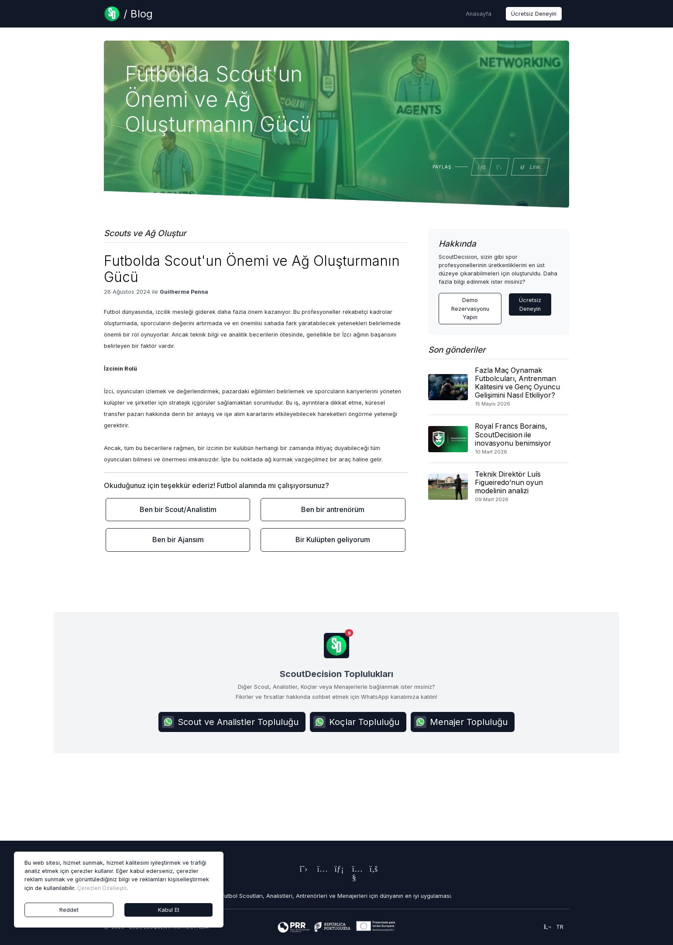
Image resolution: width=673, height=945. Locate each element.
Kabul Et (168, 910)
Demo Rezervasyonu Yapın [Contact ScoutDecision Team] (470, 308)
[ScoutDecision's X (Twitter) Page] (301, 869)
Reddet (69, 910)
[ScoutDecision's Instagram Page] (319, 869)
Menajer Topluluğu (461, 722)
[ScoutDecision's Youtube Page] (354, 878)
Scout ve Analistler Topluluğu (230, 722)
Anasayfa (478, 13)
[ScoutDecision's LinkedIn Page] (336, 869)
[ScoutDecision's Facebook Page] (371, 869)
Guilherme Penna (184, 292)
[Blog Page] (128, 13)
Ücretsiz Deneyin (533, 13)
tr (553, 927)
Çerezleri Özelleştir (102, 888)
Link (530, 166)
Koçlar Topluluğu (356, 722)
